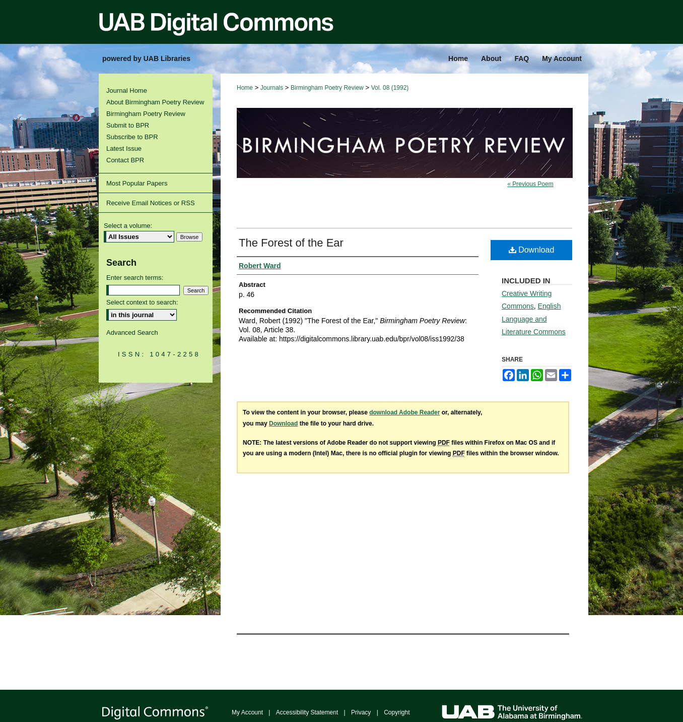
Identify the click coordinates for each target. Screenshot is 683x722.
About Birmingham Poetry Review (155, 102)
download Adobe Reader (404, 412)
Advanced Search (132, 332)
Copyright (396, 712)
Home (245, 87)
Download (532, 250)
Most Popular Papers (136, 183)
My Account (247, 712)
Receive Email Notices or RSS (150, 203)
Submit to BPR (127, 125)
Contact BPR (125, 160)
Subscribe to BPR (132, 137)
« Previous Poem (530, 184)
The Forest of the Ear (291, 242)
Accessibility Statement (307, 712)
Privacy (361, 712)
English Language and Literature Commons (534, 318)
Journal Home (126, 90)
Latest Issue (124, 148)
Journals (271, 87)
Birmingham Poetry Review (327, 87)
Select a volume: (128, 225)
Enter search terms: (134, 277)
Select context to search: (142, 302)
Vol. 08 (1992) (390, 87)
